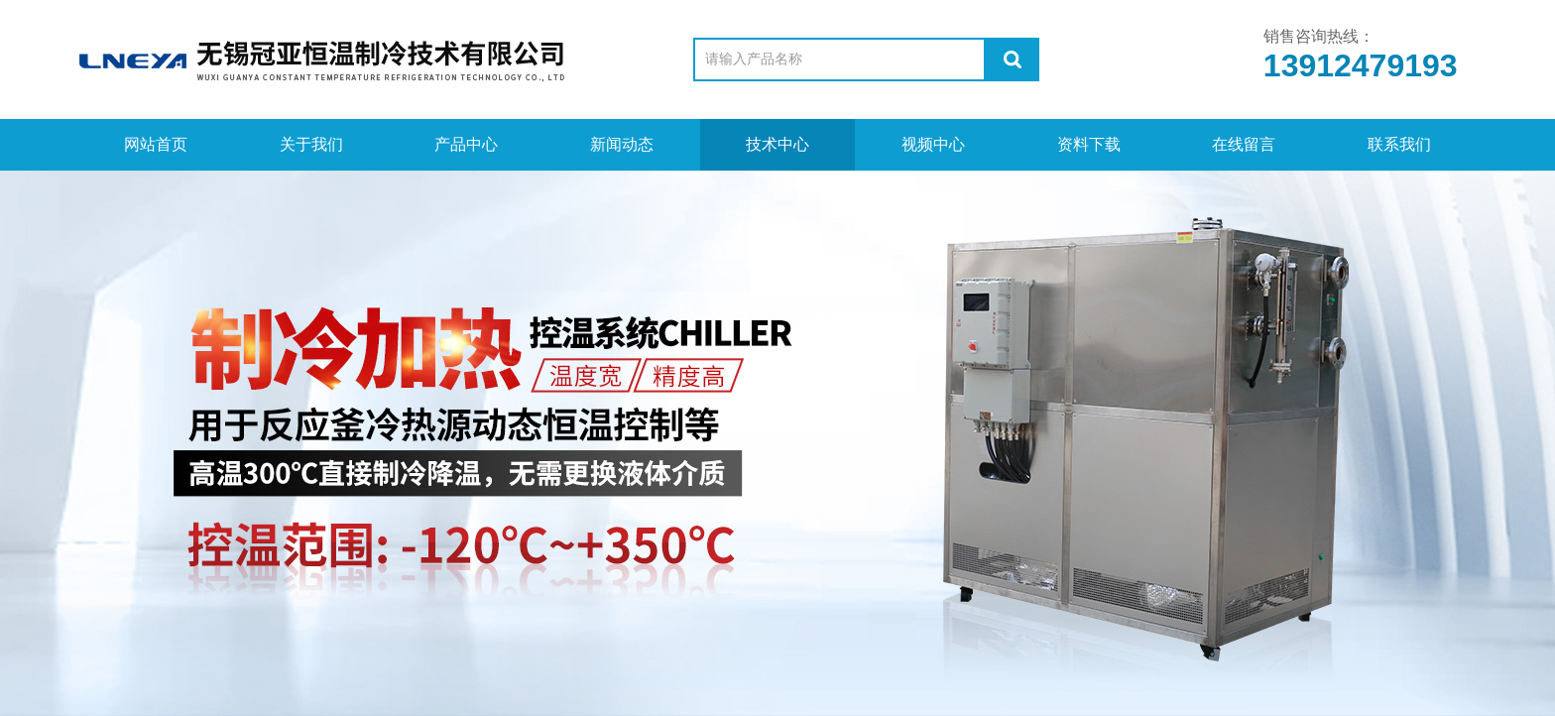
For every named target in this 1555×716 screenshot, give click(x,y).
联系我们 (1399, 144)
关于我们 (311, 144)
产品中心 (466, 144)
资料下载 (1089, 144)
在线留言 (1243, 144)
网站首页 (155, 144)
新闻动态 (622, 144)
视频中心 (933, 144)
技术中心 (777, 144)
